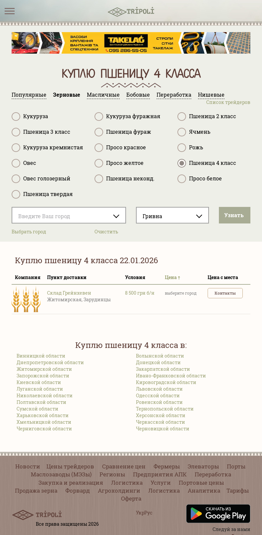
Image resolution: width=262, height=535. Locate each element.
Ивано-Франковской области (171, 375)
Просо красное (120, 147)
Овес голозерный (41, 178)
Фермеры (167, 466)
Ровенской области (159, 402)
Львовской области (159, 389)
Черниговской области (44, 428)
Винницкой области (41, 356)
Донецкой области (158, 362)
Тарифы (238, 490)
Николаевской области (45, 395)
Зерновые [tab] (66, 94)
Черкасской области (160, 422)
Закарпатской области (163, 369)
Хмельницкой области (44, 422)
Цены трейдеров (70, 466)
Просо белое (199, 178)
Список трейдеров (228, 102)
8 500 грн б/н (140, 293)
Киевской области (39, 382)
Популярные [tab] (29, 94)
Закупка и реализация (70, 482)
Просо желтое (119, 163)
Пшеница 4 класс (206, 163)
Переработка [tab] (174, 94)
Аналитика (204, 490)
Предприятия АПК (160, 474)
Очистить (106, 231)
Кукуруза (30, 116)
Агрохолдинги (119, 490)
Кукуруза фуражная (127, 116)
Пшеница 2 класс (206, 116)
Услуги (161, 482)
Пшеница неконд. (125, 178)
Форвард (77, 490)
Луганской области (40, 389)
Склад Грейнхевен (69, 293)
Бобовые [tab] (138, 94)
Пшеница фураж (123, 132)
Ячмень (193, 132)
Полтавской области (41, 402)
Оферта (131, 498)
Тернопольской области (165, 409)
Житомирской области (44, 369)
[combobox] (69, 215)
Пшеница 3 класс (41, 132)
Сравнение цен (124, 466)
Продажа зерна (36, 490)
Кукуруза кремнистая (47, 147)
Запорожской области (43, 375)
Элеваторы (203, 466)
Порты (236, 466)
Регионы (112, 474)
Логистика (127, 482)
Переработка (213, 474)
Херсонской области (160, 415)
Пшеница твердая (42, 194)
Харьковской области (43, 415)
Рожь (190, 147)
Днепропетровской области (50, 362)
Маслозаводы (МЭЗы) (61, 474)
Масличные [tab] (103, 94)
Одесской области (158, 395)
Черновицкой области (162, 428)
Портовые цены (201, 482)
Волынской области (160, 356)
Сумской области (37, 409)
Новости (27, 466)
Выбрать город (29, 231)
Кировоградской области (166, 382)
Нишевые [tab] (211, 94)
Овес (24, 163)
